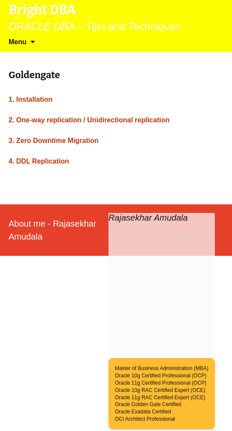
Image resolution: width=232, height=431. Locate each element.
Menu (18, 42)
